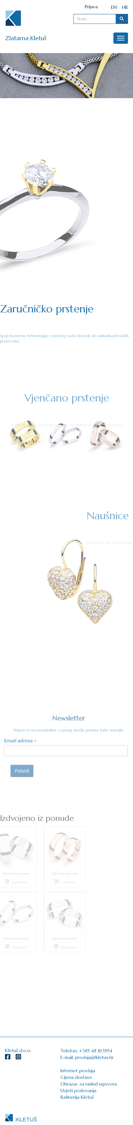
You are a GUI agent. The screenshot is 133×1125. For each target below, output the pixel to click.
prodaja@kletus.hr (94, 1057)
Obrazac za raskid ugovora (89, 1084)
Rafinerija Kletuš (77, 1097)
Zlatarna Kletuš (26, 38)
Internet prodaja (78, 1071)
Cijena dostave (76, 1077)
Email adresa (20, 753)
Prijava (91, 7)
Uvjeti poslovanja (78, 1090)
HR (125, 7)
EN (114, 7)
